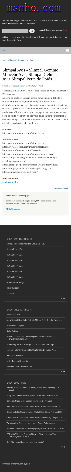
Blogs (12, 60)
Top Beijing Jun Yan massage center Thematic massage (30, 344)
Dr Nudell (10, 293)
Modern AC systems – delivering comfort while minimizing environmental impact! (31, 338)
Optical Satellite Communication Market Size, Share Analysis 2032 (34, 412)
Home (4, 60)
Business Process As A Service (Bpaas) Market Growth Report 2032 (35, 429)
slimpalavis (17, 86)
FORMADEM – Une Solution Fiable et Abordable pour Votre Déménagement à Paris (32, 435)
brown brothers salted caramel (19, 367)
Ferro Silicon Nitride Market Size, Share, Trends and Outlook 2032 (34, 406)
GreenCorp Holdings (15, 282)
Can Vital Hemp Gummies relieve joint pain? (25, 442)
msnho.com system (21, 464)
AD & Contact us (13, 209)
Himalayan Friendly (15, 355)
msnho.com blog (10, 182)
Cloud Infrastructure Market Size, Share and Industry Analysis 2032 (35, 418)
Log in (41, 30)
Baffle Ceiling (12, 331)
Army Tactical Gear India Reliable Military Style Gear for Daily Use (34, 320)
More (63, 298)
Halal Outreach (13, 288)
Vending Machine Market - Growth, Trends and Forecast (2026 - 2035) (33, 389)
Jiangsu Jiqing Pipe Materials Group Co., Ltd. (26, 244)
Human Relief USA (15, 249)
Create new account (54, 30)
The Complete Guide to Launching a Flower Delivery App (30, 423)
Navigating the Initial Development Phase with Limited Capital (32, 395)
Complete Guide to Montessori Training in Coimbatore (29, 401)
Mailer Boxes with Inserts (17, 361)
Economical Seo (13, 315)
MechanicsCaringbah (15, 326)
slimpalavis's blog (25, 60)
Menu (4, 50)
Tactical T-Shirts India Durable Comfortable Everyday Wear (31, 350)
